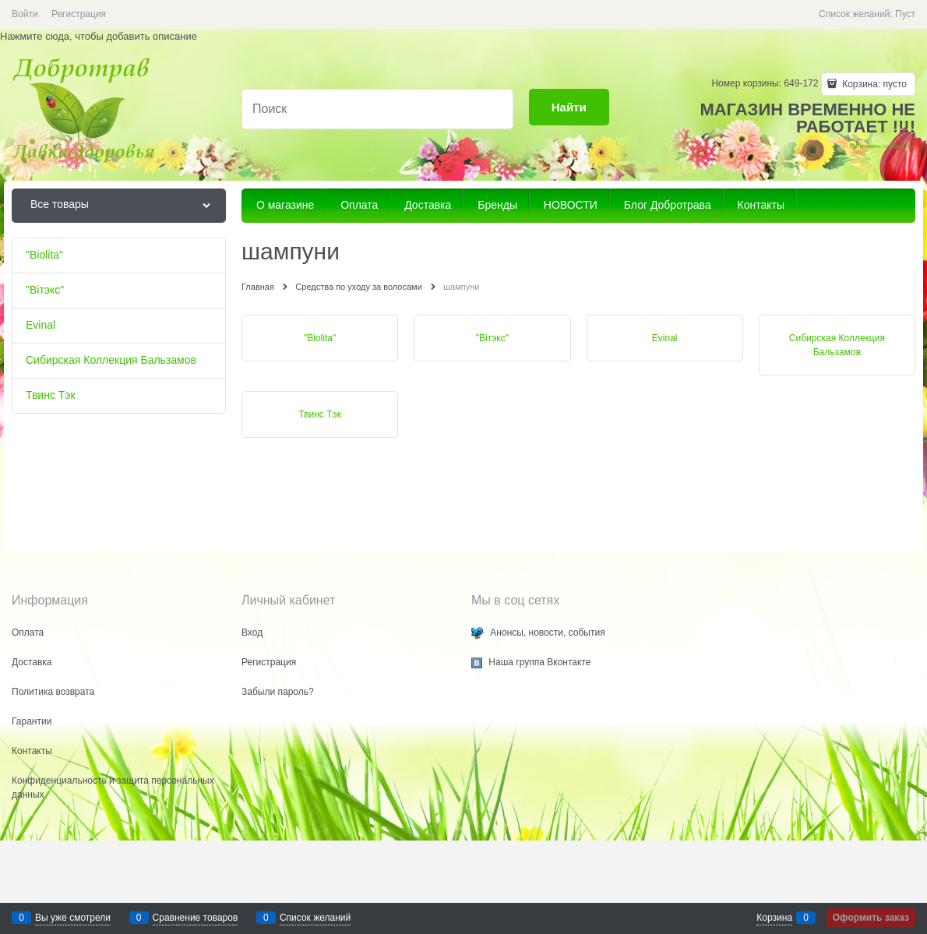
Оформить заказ (871, 917)
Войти (25, 14)
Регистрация (78, 14)
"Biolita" (320, 338)
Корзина (774, 917)
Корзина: (873, 84)
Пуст (905, 14)
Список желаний (315, 917)
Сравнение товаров (195, 917)
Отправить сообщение (882, 146)
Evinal (665, 338)
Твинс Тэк (319, 414)
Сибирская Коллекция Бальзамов (837, 345)
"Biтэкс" (492, 338)
